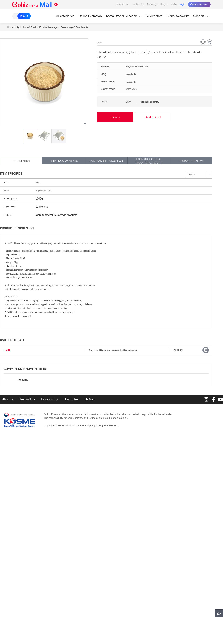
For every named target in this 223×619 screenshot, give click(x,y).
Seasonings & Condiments (74, 27)
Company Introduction (106, 160)
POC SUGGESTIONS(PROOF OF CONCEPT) (149, 160)
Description (21, 161)
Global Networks (178, 16)
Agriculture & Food (26, 27)
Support (201, 16)
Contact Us (137, 4)
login (182, 4)
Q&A (174, 4)
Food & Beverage (48, 27)
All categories (65, 16)
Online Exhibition (90, 16)
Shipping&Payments (64, 160)
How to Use (122, 4)
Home (10, 27)
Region (164, 4)
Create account (199, 4)
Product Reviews (191, 160)
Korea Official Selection (123, 16)
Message (152, 4)
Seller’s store (153, 16)
